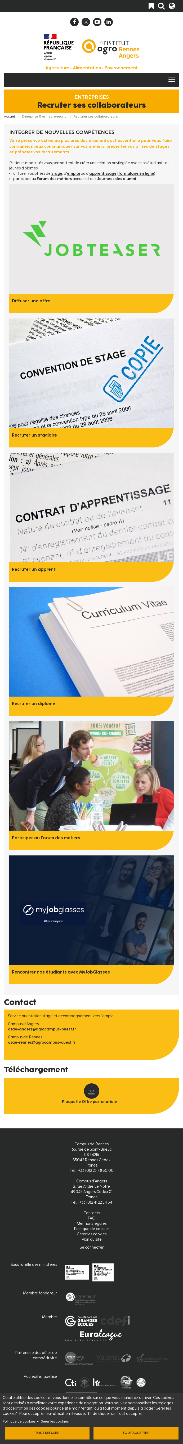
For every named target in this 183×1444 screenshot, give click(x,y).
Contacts (91, 1213)
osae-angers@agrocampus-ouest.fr (42, 1029)
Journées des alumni (116, 179)
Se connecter (92, 1247)
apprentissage (103, 173)
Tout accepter (136, 1433)
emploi (73, 173)
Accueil (10, 116)
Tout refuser (47, 1433)
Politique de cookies (19, 1421)
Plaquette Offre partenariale (89, 1102)
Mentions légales (91, 1223)
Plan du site (92, 1239)
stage (56, 173)
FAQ (92, 1218)
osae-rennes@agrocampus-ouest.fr (41, 1042)
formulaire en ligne (136, 173)
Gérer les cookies (55, 1421)
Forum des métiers (54, 179)
